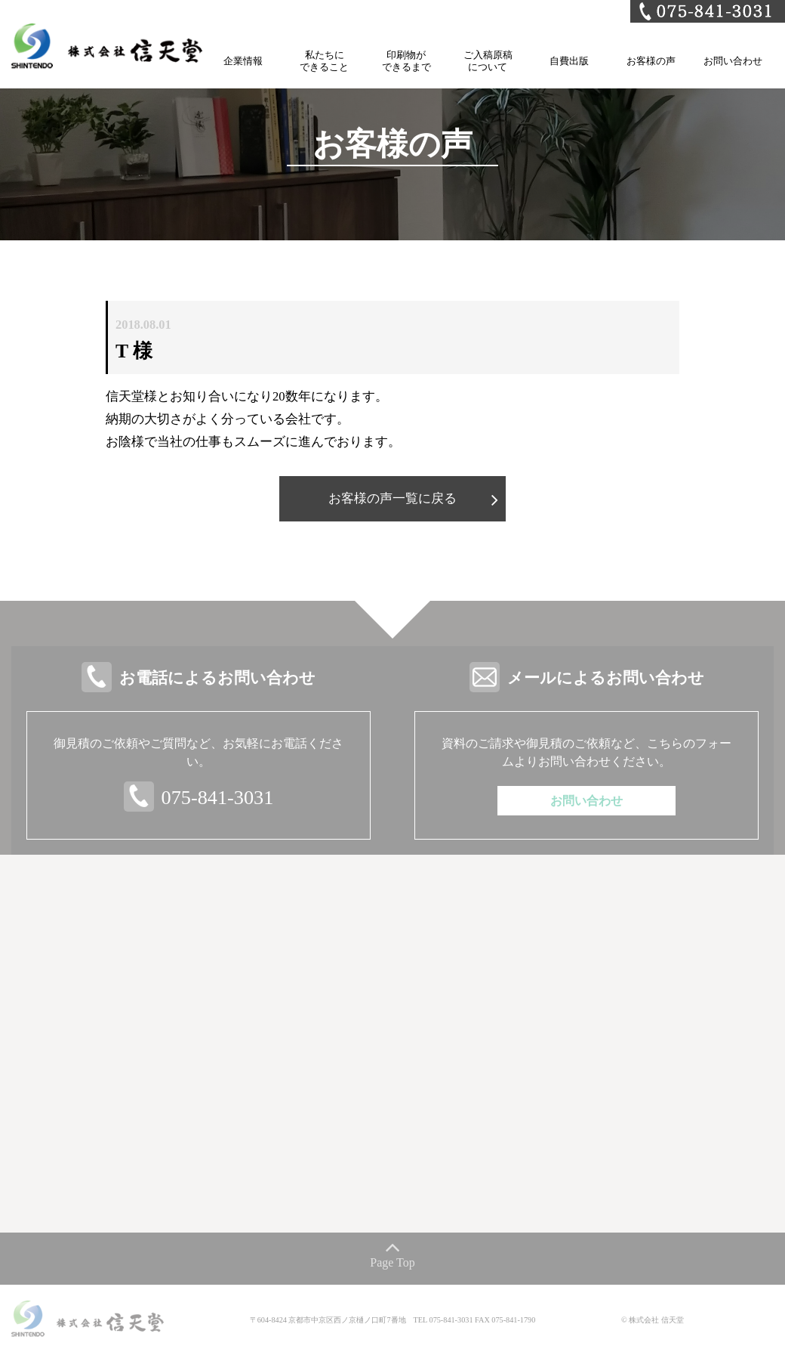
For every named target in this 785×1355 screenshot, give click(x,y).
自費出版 (569, 61)
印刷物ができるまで (406, 61)
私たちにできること (324, 61)
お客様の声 (651, 61)
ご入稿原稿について (488, 61)
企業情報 (243, 61)
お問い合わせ (732, 61)
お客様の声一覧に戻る (392, 498)
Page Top (392, 1262)
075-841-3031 (218, 798)
